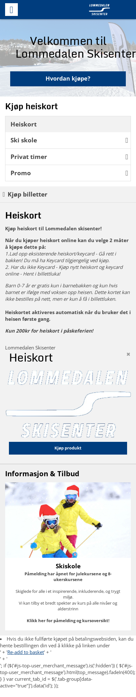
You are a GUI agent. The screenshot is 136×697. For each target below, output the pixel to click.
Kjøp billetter (25, 194)
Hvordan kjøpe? (68, 78)
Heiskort (24, 124)
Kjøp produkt (68, 448)
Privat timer (69, 157)
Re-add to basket (25, 652)
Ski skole (69, 140)
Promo (69, 173)
